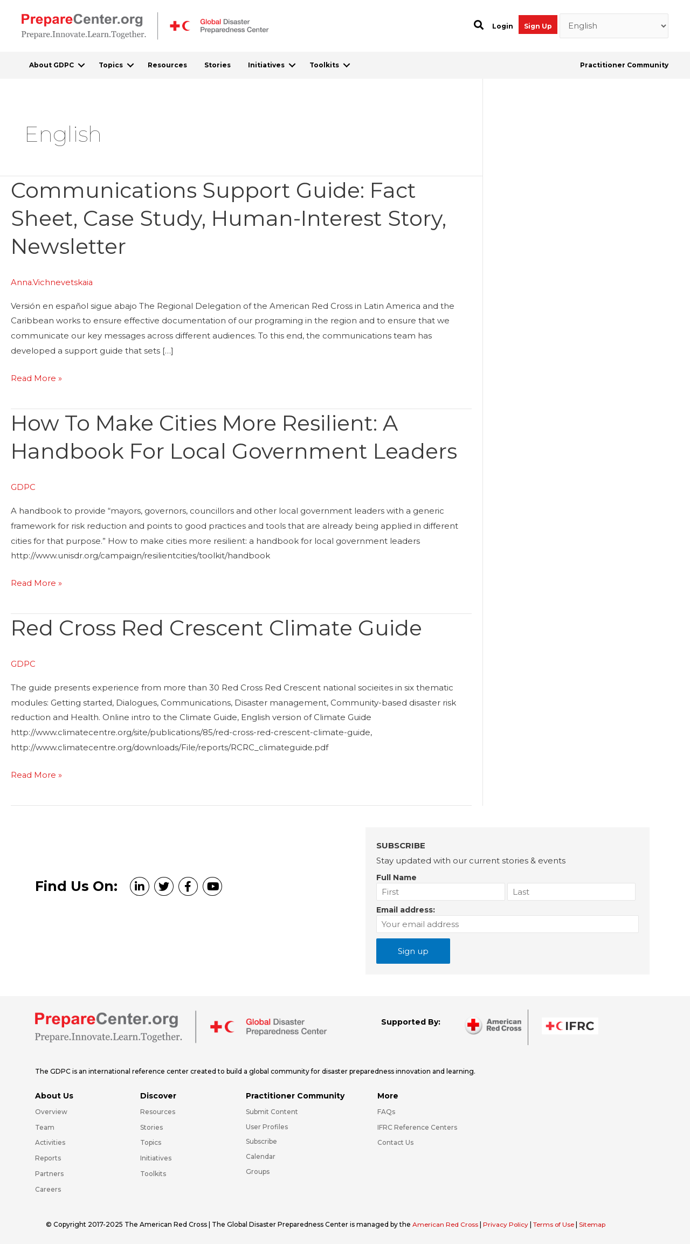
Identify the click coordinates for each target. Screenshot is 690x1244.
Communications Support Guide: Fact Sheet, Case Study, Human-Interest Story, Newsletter (232, 218)
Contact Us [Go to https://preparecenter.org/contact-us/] (395, 1140)
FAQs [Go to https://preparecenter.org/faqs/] (386, 1109)
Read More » (37, 377)
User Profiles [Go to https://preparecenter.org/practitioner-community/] (267, 1124)
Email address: (405, 907)
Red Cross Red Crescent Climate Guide (220, 625)
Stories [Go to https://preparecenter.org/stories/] (151, 1125)
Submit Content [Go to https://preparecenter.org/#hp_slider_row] (272, 1109)
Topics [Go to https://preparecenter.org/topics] (150, 1140)
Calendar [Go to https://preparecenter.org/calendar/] (260, 1154)
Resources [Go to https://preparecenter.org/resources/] (157, 1109)
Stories (217, 65)
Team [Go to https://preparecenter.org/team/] (44, 1125)
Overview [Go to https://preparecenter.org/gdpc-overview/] (51, 1109)
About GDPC (51, 65)
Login (502, 26)
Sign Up (538, 26)
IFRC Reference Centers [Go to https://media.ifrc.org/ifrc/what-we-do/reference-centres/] (417, 1125)
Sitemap (597, 1222)
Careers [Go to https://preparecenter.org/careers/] (48, 1187)
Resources (167, 65)
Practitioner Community (624, 65)
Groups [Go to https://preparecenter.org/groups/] (258, 1169)
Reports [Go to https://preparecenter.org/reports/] (48, 1155)
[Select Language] (614, 25)
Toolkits (324, 65)
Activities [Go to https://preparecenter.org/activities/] (50, 1140)
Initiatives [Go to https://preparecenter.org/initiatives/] (155, 1155)
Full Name (396, 875)
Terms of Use (557, 1222)
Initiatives (266, 65)
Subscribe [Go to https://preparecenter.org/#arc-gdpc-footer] (261, 1139)
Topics (111, 65)
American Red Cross (446, 1222)
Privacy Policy (508, 1222)
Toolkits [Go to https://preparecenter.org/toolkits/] (153, 1171)
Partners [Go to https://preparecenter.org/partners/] (49, 1171)
